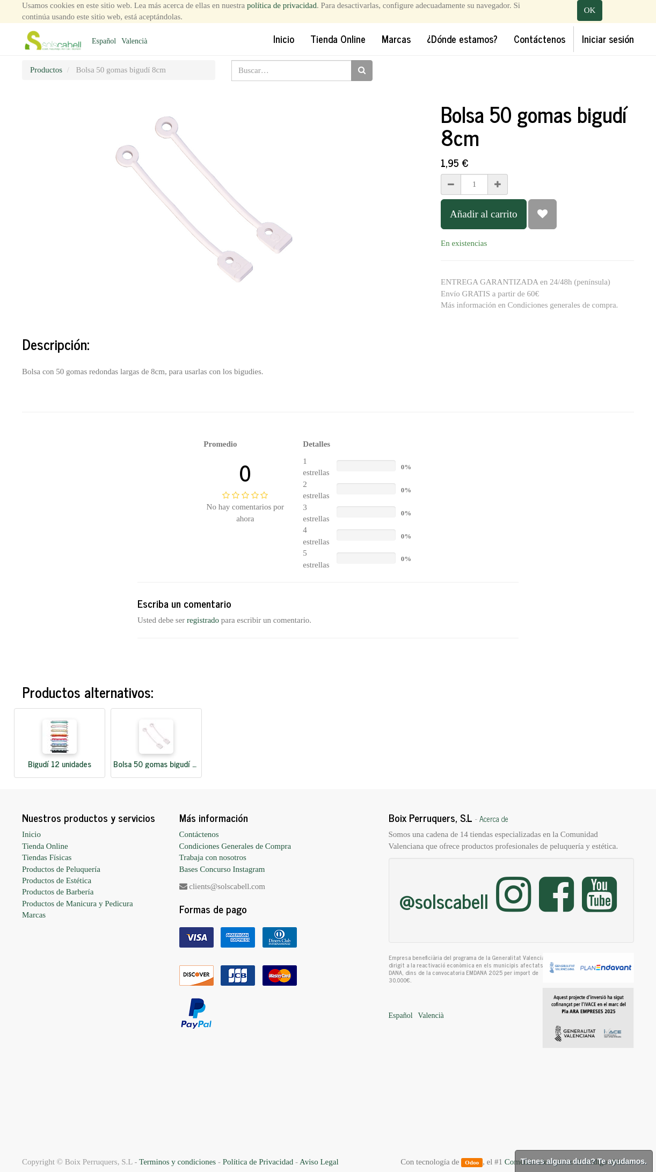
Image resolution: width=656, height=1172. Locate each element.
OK (590, 10)
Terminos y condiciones (177, 1162)
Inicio (31, 834)
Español (104, 41)
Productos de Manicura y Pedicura (77, 903)
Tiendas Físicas (46, 857)
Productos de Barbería (57, 891)
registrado (203, 620)
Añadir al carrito (483, 214)
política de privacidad (282, 5)
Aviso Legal (319, 1162)
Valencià (134, 41)
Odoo (472, 1162)
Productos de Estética (56, 880)
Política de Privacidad (258, 1162)
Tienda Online (45, 846)
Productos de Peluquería (61, 869)
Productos (46, 69)
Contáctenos (199, 834)
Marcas (34, 915)
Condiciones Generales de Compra (235, 846)
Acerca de (493, 818)
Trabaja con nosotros (212, 857)
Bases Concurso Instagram (222, 869)
